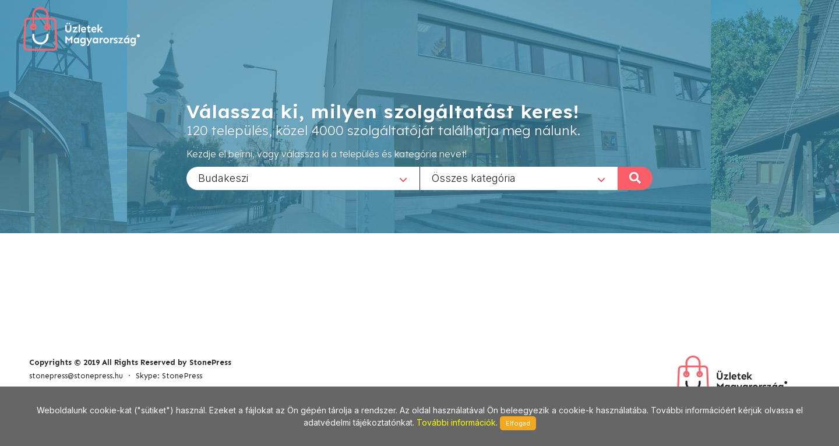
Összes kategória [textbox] (474, 177)
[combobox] (303, 177)
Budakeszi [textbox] (223, 177)
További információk (456, 422)
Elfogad (518, 423)
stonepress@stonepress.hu (76, 375)
